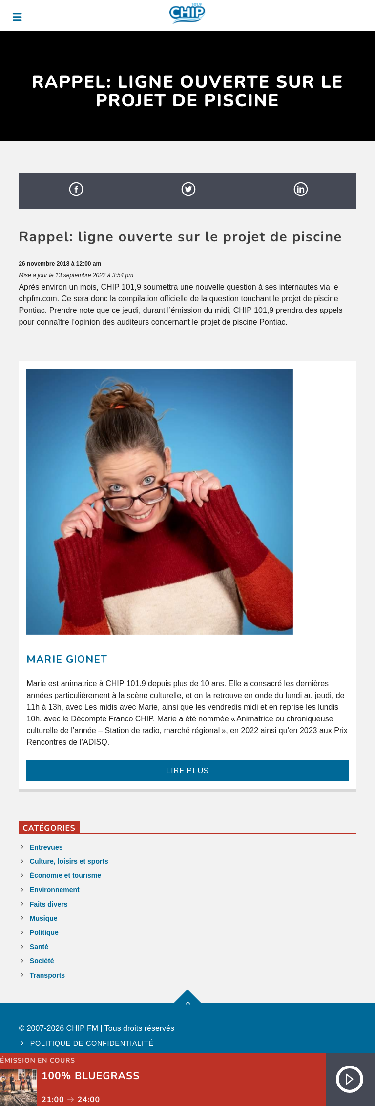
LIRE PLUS (187, 770)
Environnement (55, 889)
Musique (44, 918)
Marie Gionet (66, 659)
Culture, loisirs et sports (69, 861)
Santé (39, 947)
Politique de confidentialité (92, 1043)
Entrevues (46, 847)
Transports (47, 975)
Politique (44, 932)
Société (42, 961)
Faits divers (49, 904)
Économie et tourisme (65, 875)
